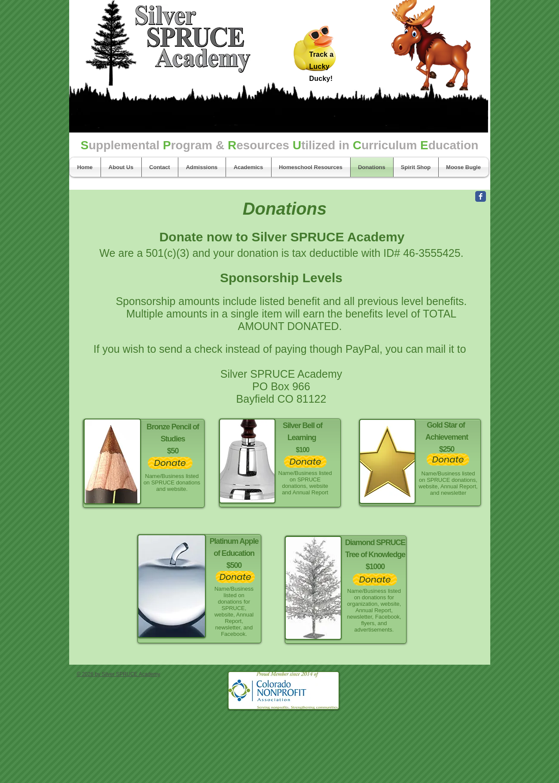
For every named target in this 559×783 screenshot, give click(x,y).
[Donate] (170, 463)
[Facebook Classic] (480, 196)
